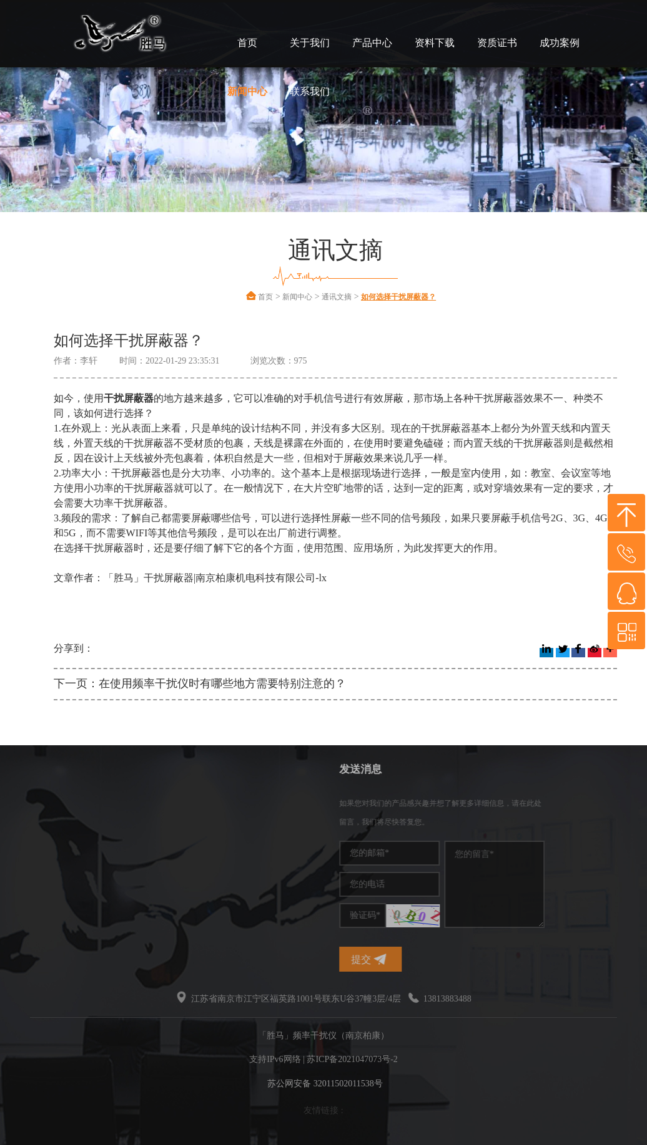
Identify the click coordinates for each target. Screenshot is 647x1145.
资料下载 (435, 42)
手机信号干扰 (50, 821)
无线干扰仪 (45, 877)
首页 (247, 42)
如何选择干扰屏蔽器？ (398, 296)
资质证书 (497, 42)
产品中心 (372, 42)
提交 (430, 959)
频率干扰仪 (45, 803)
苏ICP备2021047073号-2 (352, 1059)
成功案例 (560, 42)
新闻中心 (247, 91)
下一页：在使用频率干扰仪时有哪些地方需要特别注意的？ (200, 683)
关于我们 (310, 42)
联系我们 (310, 91)
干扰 (32, 859)
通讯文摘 (337, 296)
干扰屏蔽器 (45, 840)
